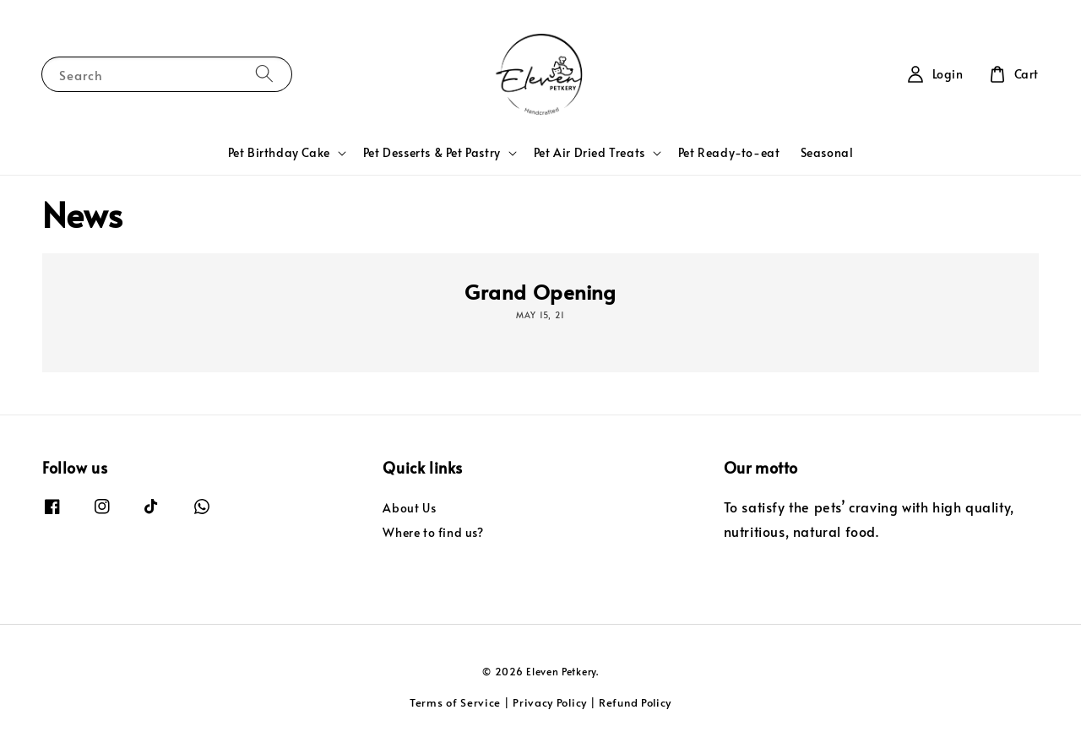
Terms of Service (455, 702)
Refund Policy (635, 702)
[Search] (264, 73)
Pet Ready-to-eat (729, 152)
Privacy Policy (550, 702)
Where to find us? (433, 532)
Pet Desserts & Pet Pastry (432, 152)
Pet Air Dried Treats (589, 152)
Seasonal (827, 152)
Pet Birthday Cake (279, 152)
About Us (409, 508)
